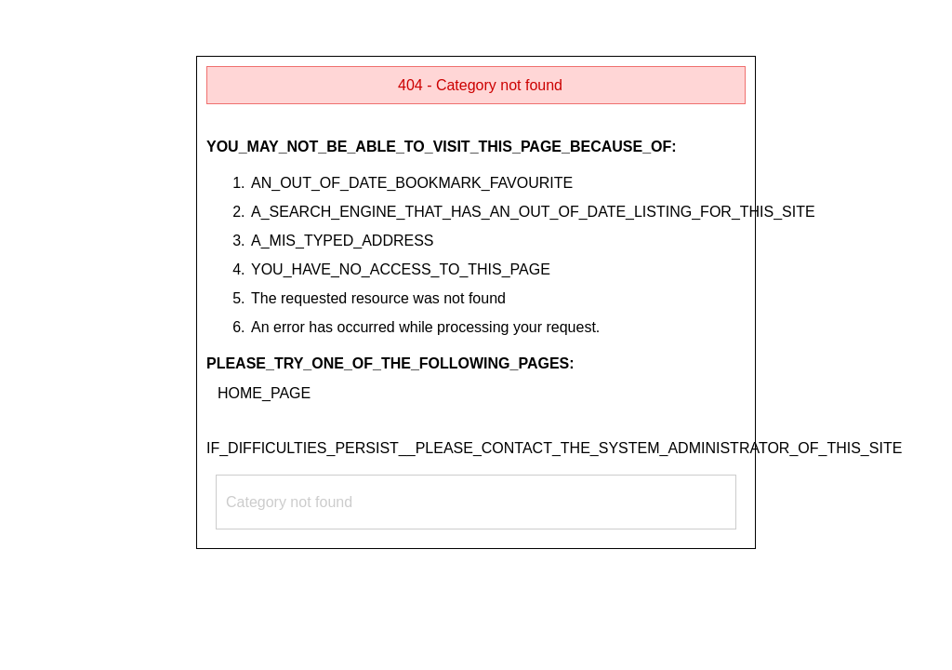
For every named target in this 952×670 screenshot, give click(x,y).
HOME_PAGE (264, 393)
